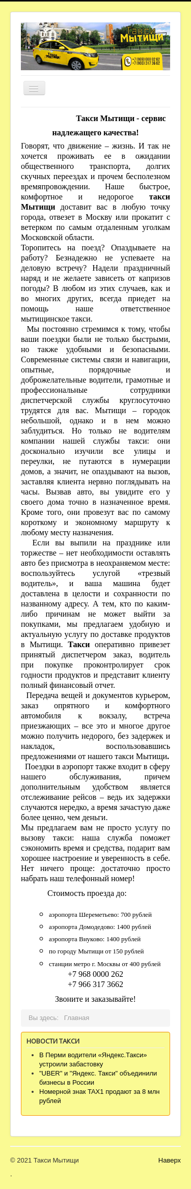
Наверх (169, 1160)
